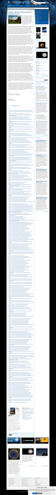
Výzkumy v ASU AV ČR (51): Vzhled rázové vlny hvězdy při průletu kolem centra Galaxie (20, 188)
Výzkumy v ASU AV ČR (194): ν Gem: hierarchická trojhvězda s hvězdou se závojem (19, 389)
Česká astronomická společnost (13, 488)
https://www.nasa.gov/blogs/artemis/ (41, 133)
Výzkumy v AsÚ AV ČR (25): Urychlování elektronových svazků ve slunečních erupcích (20, 149)
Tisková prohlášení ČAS (12, 479)
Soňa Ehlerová (42, 114)
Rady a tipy (23, 482)
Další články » (46, 211)
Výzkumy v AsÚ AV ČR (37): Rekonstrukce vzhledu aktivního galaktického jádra (19, 167)
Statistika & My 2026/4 (43, 87)
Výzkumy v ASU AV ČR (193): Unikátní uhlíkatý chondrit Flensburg (17, 388)
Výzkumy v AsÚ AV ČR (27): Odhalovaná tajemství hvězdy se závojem (18, 151)
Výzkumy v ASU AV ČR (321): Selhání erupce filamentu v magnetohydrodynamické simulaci (28, 411)
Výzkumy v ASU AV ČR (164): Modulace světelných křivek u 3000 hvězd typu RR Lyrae (20, 346)
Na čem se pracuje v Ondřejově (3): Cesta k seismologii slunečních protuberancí (19, 113)
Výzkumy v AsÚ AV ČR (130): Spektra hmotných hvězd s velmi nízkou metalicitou (19, 295)
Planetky (36, 482)
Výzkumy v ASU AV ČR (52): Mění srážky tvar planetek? (16, 189)
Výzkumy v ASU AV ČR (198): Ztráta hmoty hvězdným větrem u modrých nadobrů (19, 394)
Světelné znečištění (39, 18)
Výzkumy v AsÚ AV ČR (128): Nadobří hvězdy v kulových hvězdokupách (18, 292)
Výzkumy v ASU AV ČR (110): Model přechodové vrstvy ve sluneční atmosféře (19, 267)
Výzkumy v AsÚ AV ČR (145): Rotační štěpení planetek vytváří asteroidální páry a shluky (20, 318)
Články (14, 8)
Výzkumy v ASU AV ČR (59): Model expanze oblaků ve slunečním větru (18, 199)
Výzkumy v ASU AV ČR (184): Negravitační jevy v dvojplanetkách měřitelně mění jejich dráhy (21, 377)
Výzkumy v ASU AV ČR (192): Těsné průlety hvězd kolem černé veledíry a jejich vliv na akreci (21, 387)
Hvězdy (37, 14)
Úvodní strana (10, 8)
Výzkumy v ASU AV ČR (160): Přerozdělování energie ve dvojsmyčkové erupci (19, 340)
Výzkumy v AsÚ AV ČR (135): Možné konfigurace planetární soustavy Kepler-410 (19, 303)
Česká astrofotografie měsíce (41, 50)
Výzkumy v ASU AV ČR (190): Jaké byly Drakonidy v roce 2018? (17, 384)
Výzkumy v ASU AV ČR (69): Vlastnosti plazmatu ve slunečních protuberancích (19, 213)
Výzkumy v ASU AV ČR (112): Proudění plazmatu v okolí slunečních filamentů (19, 269)
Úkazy (37, 10)
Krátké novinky (38, 83)
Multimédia (37, 19)
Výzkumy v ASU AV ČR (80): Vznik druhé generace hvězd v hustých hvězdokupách (19, 228)
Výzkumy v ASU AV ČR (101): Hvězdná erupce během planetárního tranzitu (18, 256)
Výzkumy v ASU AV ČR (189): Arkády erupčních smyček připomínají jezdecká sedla (19, 383)
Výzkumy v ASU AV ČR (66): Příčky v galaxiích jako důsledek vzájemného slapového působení (21, 208)
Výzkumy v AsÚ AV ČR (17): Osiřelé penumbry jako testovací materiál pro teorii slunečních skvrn (21, 137)
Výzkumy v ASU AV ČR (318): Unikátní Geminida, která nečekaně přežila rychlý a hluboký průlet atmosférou (27, 418)
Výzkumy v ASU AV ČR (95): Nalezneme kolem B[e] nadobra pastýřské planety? (19, 247)
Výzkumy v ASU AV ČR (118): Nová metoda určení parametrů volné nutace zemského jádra (21, 278)
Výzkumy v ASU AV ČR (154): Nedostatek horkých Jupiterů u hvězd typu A (18, 332)
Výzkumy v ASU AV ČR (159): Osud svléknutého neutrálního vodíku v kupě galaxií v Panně (20, 339)
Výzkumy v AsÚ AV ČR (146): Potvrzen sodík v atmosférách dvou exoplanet (18, 319)
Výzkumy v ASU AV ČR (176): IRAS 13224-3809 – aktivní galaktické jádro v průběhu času (20, 364)
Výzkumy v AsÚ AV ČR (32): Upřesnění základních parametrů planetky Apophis (19, 158)
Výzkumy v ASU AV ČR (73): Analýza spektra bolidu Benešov (16, 218)
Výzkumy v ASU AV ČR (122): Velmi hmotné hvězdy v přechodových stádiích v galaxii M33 (20, 285)
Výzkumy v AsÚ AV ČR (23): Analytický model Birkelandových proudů (18, 145)
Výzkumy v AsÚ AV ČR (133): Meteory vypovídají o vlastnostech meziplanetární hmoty (20, 300)
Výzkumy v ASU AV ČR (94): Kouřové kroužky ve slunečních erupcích (17, 246)
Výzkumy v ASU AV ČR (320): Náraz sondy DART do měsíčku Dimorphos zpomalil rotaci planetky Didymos (28, 413)
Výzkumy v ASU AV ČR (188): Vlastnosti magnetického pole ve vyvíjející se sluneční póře (20, 382)
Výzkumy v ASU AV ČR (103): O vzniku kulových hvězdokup (16, 258)
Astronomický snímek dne (40, 40)
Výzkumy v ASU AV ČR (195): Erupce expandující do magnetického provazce (18, 390)
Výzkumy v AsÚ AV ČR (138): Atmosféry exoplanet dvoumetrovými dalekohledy (19, 307)
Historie (37, 23)
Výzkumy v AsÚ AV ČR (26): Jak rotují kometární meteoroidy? (16, 150)
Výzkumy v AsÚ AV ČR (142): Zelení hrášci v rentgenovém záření (17, 314)
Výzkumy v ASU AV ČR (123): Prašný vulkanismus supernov (16, 286)
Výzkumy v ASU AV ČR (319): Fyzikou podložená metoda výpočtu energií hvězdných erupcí (26, 416)
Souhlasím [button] (35, 493)
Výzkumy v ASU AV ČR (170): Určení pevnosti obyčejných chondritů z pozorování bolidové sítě (21, 355)
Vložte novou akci (46, 59)
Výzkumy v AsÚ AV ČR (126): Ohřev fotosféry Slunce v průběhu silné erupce (19, 290)
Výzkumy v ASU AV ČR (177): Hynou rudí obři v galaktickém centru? (17, 365)
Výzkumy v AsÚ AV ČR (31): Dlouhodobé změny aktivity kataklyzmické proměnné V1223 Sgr (20, 157)
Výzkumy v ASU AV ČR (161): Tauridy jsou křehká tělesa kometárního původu (19, 341)
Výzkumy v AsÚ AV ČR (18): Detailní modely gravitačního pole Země (17, 138)
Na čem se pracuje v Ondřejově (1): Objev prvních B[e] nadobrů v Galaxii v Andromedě (20, 110)
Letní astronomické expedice (16, 428)
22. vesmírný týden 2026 (12, 447)
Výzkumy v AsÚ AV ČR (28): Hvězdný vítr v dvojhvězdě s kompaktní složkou (18, 152)
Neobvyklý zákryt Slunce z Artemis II (42, 103)
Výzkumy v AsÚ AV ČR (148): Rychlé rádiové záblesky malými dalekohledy (18, 322)
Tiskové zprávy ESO (11, 483)
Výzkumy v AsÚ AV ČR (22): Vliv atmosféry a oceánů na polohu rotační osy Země (19, 144)
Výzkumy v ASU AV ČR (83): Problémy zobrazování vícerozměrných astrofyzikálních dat (20, 231)
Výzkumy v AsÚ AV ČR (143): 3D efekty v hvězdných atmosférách (17, 315)
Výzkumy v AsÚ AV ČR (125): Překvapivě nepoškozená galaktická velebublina (19, 289)
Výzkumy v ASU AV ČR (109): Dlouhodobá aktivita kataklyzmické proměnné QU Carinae (20, 266)
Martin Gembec (42, 102)
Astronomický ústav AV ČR (14, 433)
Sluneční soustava (38, 12)
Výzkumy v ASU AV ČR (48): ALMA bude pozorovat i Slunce (16, 183)
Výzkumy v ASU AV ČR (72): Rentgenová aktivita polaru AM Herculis (17, 217)
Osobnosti (37, 20)
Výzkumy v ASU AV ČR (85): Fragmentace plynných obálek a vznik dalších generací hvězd (20, 234)
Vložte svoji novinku (45, 83)
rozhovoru (43, 89)
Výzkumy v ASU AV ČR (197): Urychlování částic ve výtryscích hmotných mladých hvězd (20, 393)
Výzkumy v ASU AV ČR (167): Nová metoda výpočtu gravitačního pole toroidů (19, 349)
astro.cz (19, 94)
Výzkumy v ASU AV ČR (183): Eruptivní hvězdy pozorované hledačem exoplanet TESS (20, 374)
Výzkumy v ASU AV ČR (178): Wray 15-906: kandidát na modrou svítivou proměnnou (19, 366)
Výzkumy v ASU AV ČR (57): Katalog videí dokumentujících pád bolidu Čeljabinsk (19, 196)
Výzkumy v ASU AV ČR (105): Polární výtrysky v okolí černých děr (17, 261)
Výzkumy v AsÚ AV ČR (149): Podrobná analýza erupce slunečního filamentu (19, 323)
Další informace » (17, 475)
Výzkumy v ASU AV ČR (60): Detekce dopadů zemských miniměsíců (17, 200)
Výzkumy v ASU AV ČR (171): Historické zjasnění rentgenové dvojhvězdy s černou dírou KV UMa (21, 356)
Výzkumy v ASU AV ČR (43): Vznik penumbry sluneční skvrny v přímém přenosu (19, 176)
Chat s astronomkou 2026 (40, 115)
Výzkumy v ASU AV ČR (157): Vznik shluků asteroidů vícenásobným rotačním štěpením (20, 335)
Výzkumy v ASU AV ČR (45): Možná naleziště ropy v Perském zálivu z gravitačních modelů (20, 178)
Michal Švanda (14, 10)
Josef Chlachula (42, 85)
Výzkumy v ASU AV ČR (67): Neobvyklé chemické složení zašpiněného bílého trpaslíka (20, 209)
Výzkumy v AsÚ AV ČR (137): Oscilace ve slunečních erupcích (16, 306)
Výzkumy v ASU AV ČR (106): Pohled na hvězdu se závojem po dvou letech (18, 262)
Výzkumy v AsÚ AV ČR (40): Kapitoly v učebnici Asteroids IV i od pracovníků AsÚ (19, 171)
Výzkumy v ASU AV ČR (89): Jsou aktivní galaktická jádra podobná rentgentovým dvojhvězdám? (21, 239)
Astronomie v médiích (25, 483)
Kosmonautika (38, 11)
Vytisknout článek (32, 10)
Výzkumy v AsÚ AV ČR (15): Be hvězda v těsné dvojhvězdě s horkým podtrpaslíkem (19, 134)
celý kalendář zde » (45, 75)
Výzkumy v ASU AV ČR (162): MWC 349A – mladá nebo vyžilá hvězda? (18, 342)
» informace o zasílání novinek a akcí (41, 81)
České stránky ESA (11, 484)
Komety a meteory (37, 485)
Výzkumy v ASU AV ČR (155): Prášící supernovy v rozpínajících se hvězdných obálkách (20, 333)
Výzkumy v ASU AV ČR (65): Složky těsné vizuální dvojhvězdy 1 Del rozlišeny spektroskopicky (21, 207)
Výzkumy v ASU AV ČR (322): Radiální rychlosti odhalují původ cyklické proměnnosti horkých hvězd (28, 409)
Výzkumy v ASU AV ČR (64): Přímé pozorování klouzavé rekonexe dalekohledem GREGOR (20, 206)
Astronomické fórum (24, 485)
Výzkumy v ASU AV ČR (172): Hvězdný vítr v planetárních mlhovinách (18, 357)
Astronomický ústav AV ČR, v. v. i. (15, 105)
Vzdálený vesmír (38, 16)
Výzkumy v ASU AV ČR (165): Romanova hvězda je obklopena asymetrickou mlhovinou (20, 347)
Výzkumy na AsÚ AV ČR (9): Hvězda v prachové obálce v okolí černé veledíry (19, 123)
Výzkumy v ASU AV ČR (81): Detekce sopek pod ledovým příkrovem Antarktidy (19, 229)
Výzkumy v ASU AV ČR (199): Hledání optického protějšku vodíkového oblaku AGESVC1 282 (20, 395)
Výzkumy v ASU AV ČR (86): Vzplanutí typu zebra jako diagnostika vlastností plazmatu (20, 235)
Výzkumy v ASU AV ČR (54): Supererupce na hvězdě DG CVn (16, 192)
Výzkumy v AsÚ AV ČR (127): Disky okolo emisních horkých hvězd (17, 291)
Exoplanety (37, 15)
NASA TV (10, 485)
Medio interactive (23, 491)
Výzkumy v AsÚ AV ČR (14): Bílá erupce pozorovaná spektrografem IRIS (18, 133)
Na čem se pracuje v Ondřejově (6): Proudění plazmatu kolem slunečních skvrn (19, 118)
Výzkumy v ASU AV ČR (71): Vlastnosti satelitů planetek (16, 216)
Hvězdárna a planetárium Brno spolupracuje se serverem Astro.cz (27, 488)
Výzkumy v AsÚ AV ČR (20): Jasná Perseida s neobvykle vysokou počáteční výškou (19, 141)
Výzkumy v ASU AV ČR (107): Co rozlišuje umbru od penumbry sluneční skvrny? (19, 263)
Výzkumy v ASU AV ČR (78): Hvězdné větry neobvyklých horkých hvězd (18, 225)
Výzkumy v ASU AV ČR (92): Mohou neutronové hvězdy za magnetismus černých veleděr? (20, 243)
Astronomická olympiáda (12, 482)
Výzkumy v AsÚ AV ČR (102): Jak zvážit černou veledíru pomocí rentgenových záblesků (20, 257)
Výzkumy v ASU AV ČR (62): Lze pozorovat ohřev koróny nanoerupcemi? (18, 203)
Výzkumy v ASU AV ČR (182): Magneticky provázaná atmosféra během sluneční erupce (20, 373)
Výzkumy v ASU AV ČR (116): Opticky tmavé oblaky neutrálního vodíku (18, 275)
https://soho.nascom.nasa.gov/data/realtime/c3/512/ (43, 100)
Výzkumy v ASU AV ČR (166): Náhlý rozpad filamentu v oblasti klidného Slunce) (19, 348)
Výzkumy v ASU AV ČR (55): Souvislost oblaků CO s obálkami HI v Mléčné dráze (19, 193)
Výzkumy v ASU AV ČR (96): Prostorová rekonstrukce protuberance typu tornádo (19, 248)
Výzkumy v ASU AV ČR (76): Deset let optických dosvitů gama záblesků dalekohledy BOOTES (21, 223)
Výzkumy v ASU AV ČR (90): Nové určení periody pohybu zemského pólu (18, 240)
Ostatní (16, 8)
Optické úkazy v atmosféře (38, 483)
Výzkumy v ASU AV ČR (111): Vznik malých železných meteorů (17, 268)
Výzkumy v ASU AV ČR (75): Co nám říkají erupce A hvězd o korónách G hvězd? (19, 222)
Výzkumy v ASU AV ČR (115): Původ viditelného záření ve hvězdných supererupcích (20, 274)
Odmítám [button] (40, 493)
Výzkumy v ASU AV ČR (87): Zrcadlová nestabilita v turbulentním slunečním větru (19, 236)
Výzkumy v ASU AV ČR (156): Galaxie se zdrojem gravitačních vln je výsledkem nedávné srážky (21, 334)
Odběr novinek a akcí (39, 77)
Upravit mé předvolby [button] (47, 493)
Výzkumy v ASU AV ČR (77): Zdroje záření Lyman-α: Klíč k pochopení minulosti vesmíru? (20, 224)
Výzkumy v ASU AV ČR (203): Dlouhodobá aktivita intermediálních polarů (18, 402)
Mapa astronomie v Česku (25, 484)
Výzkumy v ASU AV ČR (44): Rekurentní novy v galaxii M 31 (16, 177)
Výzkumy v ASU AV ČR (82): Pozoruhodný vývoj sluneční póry (17, 230)
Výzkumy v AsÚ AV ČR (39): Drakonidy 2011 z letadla (15, 170)
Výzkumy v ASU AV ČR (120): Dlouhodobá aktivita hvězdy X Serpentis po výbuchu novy (20, 282)
